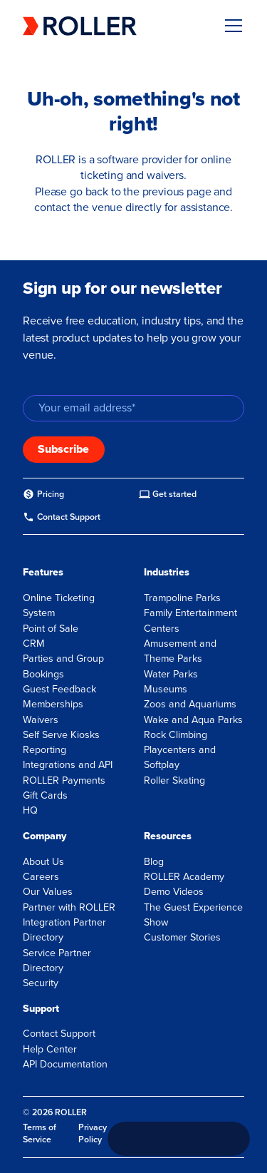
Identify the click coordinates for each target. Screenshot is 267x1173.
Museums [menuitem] (165, 689)
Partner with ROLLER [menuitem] (69, 907)
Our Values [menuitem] (48, 891)
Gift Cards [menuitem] (45, 795)
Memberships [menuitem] (53, 704)
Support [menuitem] (41, 1008)
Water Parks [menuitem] (171, 674)
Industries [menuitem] (166, 572)
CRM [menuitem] (34, 643)
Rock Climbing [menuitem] (175, 734)
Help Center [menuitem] (50, 1049)
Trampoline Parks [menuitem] (182, 597)
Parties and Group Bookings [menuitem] (63, 666)
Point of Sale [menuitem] (50, 628)
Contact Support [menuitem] (59, 1033)
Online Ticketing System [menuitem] (59, 605)
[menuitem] (43, 494)
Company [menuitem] (44, 836)
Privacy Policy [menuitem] (92, 1133)
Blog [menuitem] (154, 861)
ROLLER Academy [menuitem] (184, 876)
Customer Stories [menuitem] (182, 937)
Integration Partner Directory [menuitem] (64, 930)
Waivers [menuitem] (40, 719)
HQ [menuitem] (30, 810)
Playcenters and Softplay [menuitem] (180, 757)
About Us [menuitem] (43, 861)
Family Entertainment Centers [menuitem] (190, 620)
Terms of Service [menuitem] (39, 1133)
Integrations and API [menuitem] (67, 764)
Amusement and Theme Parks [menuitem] (180, 651)
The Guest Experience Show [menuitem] (193, 915)
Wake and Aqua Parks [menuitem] (193, 719)
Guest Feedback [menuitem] (59, 689)
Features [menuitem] (43, 572)
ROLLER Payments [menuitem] (64, 780)
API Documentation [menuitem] (65, 1064)
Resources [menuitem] (168, 836)
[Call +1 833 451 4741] (179, 1139)
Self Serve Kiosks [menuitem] (61, 734)
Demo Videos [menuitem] (174, 891)
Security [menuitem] (40, 982)
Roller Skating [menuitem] (174, 780)
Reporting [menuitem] (44, 749)
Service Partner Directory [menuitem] (57, 960)
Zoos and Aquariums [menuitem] (190, 704)
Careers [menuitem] (41, 876)
